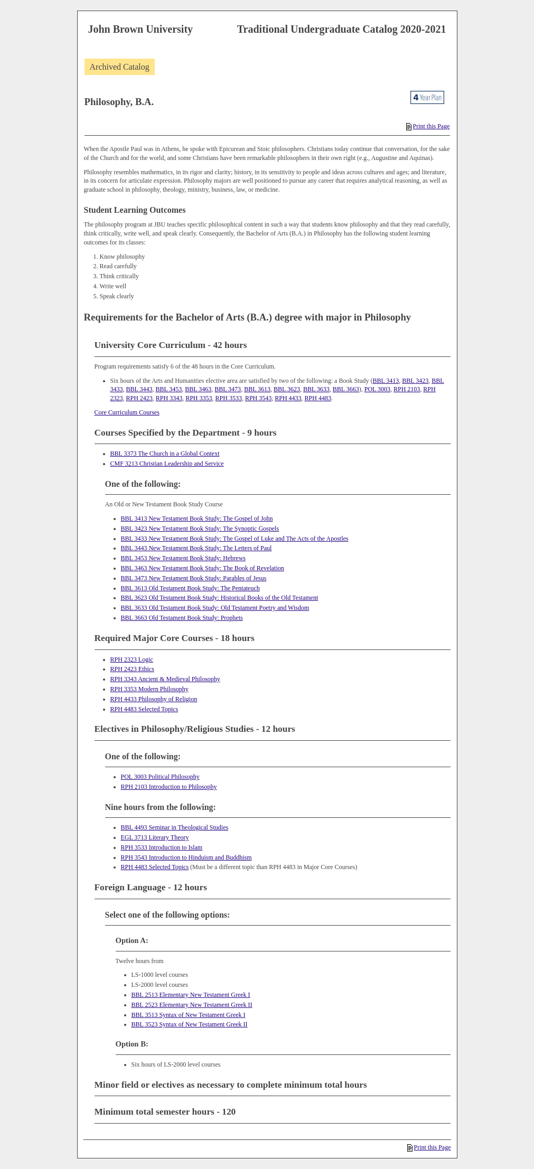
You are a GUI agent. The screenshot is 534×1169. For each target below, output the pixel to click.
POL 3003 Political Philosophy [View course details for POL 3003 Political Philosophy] (160, 776)
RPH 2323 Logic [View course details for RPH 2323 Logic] (131, 659)
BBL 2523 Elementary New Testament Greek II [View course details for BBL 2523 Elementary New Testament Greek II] (192, 1004)
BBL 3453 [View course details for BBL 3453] (168, 389)
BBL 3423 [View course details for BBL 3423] (415, 380)
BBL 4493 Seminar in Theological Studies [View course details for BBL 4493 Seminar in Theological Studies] (175, 827)
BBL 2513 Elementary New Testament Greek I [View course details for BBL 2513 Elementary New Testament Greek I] (191, 994)
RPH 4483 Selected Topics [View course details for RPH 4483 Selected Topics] (144, 709)
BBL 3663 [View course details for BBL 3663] (346, 389)
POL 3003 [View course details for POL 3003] (377, 389)
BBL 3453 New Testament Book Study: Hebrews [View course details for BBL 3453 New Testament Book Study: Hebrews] (183, 558)
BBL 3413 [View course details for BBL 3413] (385, 380)
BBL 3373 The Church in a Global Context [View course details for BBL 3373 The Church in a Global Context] (165, 453)
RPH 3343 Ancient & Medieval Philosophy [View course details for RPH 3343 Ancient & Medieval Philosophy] (165, 679)
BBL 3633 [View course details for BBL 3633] (316, 389)
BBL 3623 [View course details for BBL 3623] (287, 389)
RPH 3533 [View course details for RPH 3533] (229, 398)
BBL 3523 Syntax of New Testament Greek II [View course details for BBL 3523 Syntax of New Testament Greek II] (190, 1024)
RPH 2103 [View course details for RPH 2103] (407, 389)
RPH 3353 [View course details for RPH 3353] (198, 398)
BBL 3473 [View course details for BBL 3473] (227, 389)
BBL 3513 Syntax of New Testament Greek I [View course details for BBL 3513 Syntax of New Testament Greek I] (189, 1015)
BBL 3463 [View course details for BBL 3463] (198, 389)
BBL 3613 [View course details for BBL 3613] (257, 389)
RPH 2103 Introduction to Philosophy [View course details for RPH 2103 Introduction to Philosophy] (169, 786)
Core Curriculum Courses (127, 412)
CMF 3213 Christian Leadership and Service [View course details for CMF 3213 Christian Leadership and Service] (167, 463)
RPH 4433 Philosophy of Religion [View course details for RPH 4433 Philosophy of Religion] (154, 699)
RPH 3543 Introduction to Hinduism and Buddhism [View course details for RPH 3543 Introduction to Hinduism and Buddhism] (186, 857)
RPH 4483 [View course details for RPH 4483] (318, 398)
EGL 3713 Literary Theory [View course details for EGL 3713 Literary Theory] (155, 837)
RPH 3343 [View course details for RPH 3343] (169, 398)
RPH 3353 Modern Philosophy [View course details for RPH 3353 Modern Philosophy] (149, 689)
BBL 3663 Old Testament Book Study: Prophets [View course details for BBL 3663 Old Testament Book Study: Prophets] (182, 617)
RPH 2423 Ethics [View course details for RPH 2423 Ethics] (132, 669)
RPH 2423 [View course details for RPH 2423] (139, 398)
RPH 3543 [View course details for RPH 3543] (258, 398)
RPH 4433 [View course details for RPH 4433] (288, 398)
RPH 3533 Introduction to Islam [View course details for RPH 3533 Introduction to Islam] (162, 847)
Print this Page (427, 126)
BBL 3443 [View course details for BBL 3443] (139, 389)
